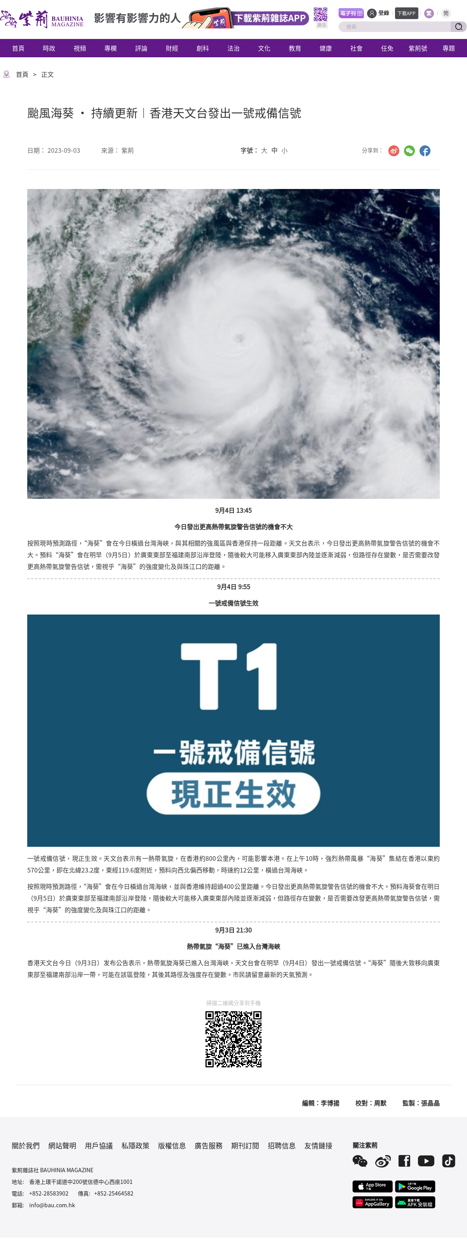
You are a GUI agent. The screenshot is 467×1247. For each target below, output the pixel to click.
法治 (233, 48)
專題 (448, 48)
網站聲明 (62, 1145)
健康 (326, 48)
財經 (172, 48)
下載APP (406, 13)
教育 (295, 48)
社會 (356, 48)
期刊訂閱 (245, 1145)
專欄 (110, 48)
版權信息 (172, 1145)
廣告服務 (209, 1145)
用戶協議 (99, 1145)
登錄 (383, 13)
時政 (49, 48)
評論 (141, 48)
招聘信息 (282, 1145)
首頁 (18, 48)
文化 (264, 48)
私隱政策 (135, 1145)
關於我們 (26, 1145)
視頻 (80, 48)
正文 (47, 74)
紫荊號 (418, 48)
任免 (387, 48)
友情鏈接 (318, 1145)
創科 (203, 48)
